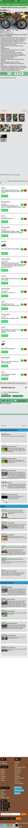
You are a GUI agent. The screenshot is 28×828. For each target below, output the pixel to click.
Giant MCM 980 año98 (6, 587)
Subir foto (18, 787)
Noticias (2, 774)
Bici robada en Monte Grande (8, 635)
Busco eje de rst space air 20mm (9, 494)
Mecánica (3, 771)
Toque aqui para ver (9, 33)
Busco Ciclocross (5, 434)
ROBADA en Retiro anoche (8, 599)
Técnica (2, 769)
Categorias (3, 793)
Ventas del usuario (17, 396)
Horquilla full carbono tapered (8, 446)
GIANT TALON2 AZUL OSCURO (9, 623)
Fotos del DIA (18, 781)
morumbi (3, 275)
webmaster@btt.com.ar (22, 823)
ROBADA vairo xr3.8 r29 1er (8, 647)
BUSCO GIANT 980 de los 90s (8, 470)
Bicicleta (4, 767)
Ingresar (16, 1)
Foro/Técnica (4, 761)
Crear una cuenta (24, 1)
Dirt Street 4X (18, 769)
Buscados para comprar (9, 430)
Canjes (3, 506)
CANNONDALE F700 (6, 482)
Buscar (2, 795)
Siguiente (24, 110)
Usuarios (4, 809)
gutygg (3, 187)
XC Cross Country (15, 174)
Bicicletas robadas (7, 583)
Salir (18, 818)
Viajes (16, 765)
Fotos (8, 4)
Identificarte (23, 383)
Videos (4, 800)
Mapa (12, 818)
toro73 (3, 301)
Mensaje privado (6, 396)
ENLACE (8, 403)
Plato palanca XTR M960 (7, 534)
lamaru (3, 215)
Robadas (3, 773)
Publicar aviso (19, 790)
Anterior (3, 110)
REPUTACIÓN (22, 401)
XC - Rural (17, 761)
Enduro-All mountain (19, 778)
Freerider (3, 780)
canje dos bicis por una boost (8, 571)
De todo (16, 774)
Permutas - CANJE (5, 797)
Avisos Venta (16, 4)
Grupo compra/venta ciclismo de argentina (12, 510)
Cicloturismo (5, 806)
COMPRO (3, 790)
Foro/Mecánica (4, 763)
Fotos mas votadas (19, 783)
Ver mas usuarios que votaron (8, 77)
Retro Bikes (17, 776)
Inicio (6, 818)
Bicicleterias (5, 803)
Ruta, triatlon (18, 772)
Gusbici (3, 341)
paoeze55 (3, 241)
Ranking (16, 779)
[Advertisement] (14, 94)
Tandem (2, 778)
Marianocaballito (5, 201)
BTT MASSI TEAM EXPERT (8, 611)
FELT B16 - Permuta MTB (7, 522)
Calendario (3, 776)
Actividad (5, 394)
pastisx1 (3, 327)
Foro (2, 4)
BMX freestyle (18, 770)
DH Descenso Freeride (20, 767)
